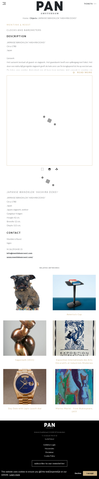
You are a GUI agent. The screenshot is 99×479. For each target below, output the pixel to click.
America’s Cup (74, 314)
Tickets (88, 4)
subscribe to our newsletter (49, 463)
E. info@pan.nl (49, 439)
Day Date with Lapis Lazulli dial (25, 408)
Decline (78, 473)
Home (26, 18)
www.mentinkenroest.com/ (20, 257)
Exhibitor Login (50, 445)
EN (95, 4)
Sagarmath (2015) (24, 360)
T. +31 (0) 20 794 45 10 (49, 436)
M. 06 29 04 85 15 (14, 249)
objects (34, 18)
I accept (90, 473)
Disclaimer (49, 452)
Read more (84, 72)
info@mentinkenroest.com (19, 253)
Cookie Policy (49, 456)
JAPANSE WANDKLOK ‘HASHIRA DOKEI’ (57, 18)
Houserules (49, 448)
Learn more (14, 475)
